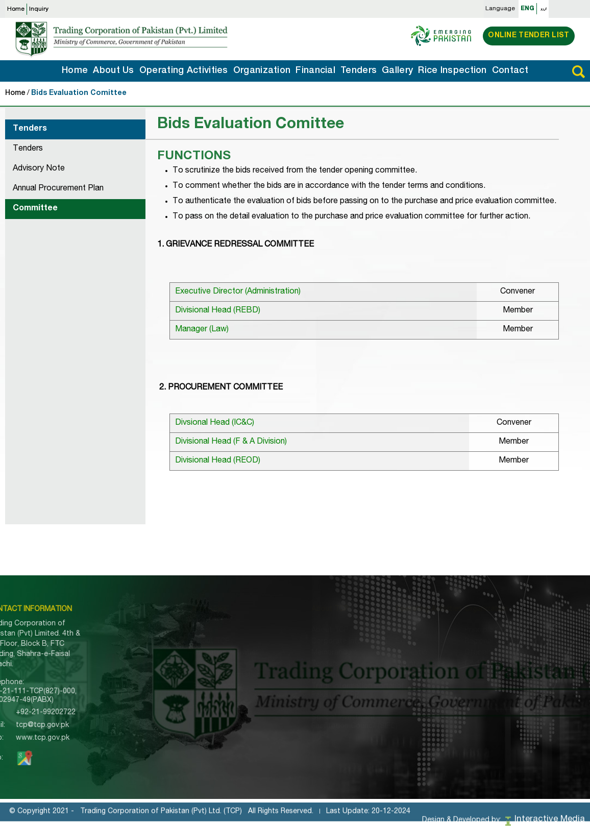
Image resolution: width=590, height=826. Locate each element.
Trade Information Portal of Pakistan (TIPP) (310, 691)
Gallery (397, 71)
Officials (454, 653)
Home (15, 9)
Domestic (381, 653)
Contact (510, 71)
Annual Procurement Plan (58, 189)
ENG (527, 9)
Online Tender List (528, 35)
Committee (35, 209)
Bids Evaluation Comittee (79, 93)
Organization (262, 71)
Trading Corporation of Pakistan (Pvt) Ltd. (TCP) (161, 818)
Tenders (358, 71)
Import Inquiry (184, 697)
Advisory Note (39, 169)
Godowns (456, 664)
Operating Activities (183, 71)
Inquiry (38, 9)
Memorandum (287, 653)
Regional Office (466, 641)
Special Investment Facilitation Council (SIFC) (307, 722)
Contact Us (180, 731)
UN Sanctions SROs (298, 706)
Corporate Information (302, 641)
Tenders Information (195, 675)
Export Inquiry (184, 709)
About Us (113, 71)
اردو (543, 9)
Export (376, 641)
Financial (315, 71)
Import (376, 630)
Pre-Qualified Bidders (300, 675)
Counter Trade (389, 664)
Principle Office (466, 630)
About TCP (180, 641)
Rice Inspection (452, 71)
